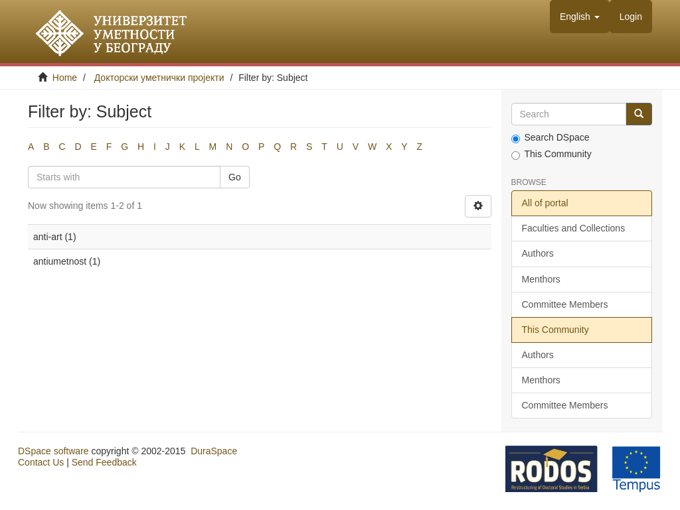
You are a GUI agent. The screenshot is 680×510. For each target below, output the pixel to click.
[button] (580, 16)
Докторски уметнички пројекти (159, 77)
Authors (538, 253)
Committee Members (565, 304)
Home (64, 77)
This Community (551, 154)
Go (234, 177)
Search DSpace (550, 137)
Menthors (541, 279)
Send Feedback (104, 462)
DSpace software (53, 451)
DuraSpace (214, 451)
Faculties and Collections (574, 228)
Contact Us (41, 462)
